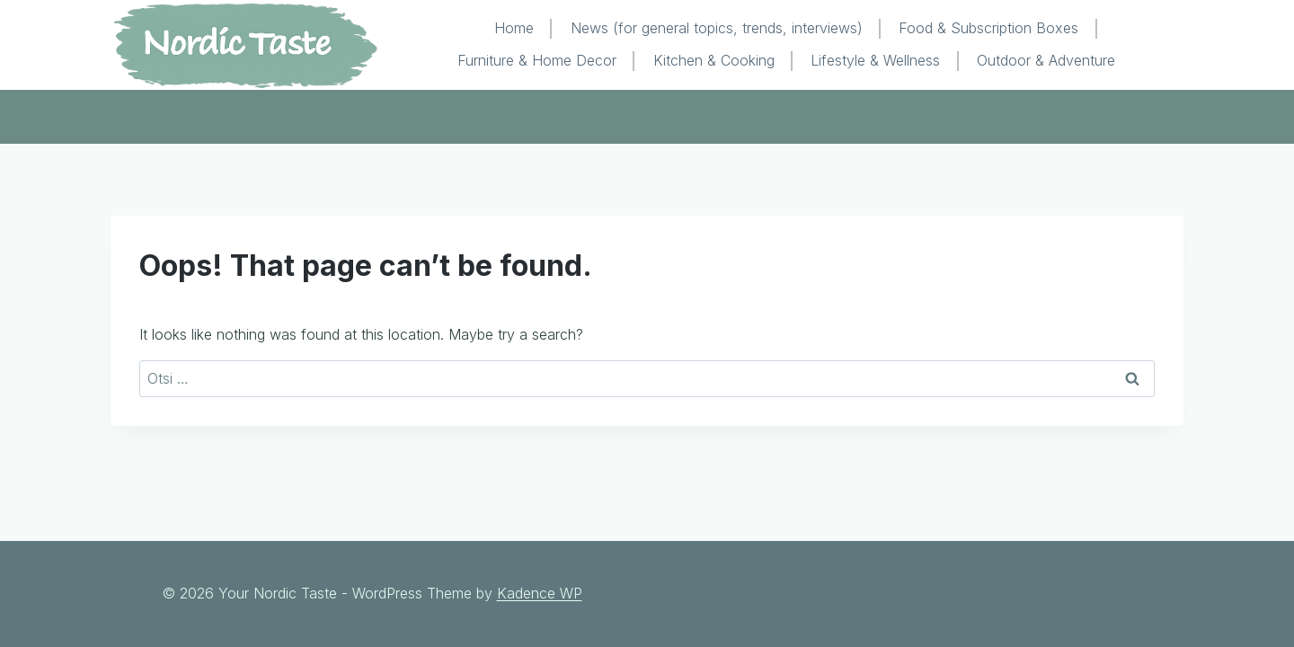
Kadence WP (539, 593)
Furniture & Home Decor (536, 60)
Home (514, 28)
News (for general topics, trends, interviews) (717, 28)
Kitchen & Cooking (714, 60)
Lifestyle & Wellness (875, 60)
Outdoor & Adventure (1046, 60)
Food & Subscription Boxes (988, 28)
